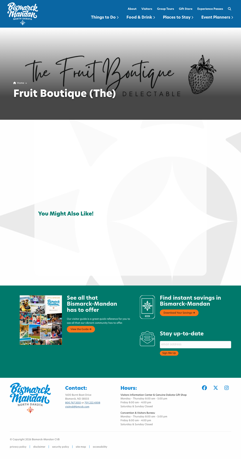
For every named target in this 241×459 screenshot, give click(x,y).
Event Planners (217, 17)
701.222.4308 (92, 403)
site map (81, 447)
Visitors (146, 9)
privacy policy (18, 447)
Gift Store (185, 9)
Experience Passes (210, 9)
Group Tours (165, 9)
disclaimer (39, 447)
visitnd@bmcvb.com (77, 407)
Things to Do (105, 17)
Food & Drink (140, 17)
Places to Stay (178, 17)
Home (18, 83)
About (132, 9)
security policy (60, 447)
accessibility (100, 447)
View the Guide (81, 329)
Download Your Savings (179, 312)
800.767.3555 (73, 403)
